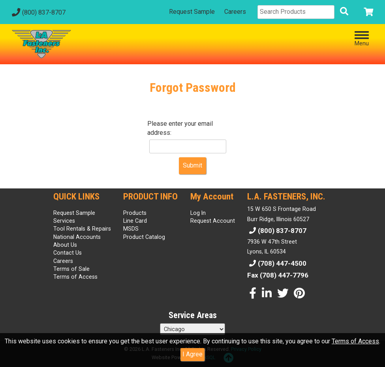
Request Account (212, 221)
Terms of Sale (71, 269)
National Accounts (77, 237)
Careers (235, 11)
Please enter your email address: (180, 128)
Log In (198, 213)
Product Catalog (144, 237)
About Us (65, 245)
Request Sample (192, 11)
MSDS (131, 228)
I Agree (192, 354)
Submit (192, 165)
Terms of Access (355, 341)
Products (134, 213)
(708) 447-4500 (276, 263)
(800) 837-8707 (38, 12)
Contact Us (67, 253)
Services (64, 221)
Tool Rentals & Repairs (82, 228)
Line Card (135, 221)
